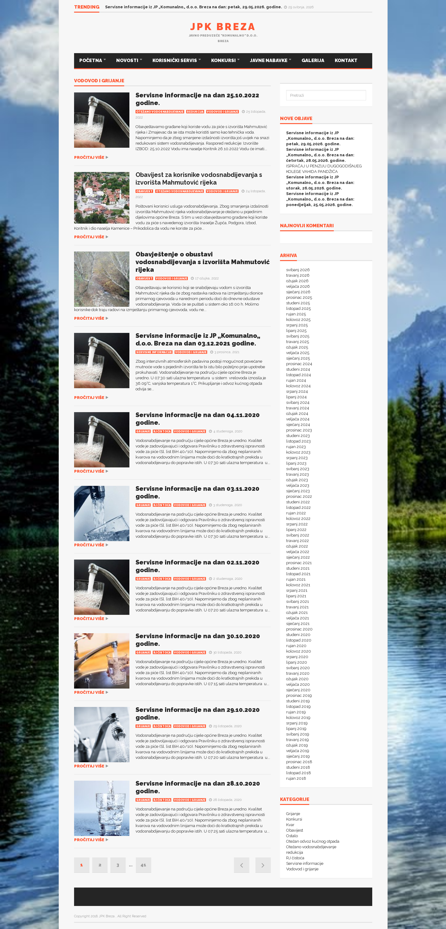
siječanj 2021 (298, 623)
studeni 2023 (298, 435)
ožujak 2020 (297, 679)
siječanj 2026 (298, 292)
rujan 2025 (296, 314)
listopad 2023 (298, 441)
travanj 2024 (297, 408)
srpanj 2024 (297, 391)
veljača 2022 (297, 551)
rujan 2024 (296, 380)
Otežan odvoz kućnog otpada (312, 841)
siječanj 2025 (298, 358)
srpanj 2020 (297, 656)
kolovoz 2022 (298, 518)
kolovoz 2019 (298, 717)
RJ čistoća (162, 431)
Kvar (290, 824)
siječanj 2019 (298, 756)
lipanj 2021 (296, 596)
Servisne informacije (154, 352)
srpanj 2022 (297, 524)
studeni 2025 (298, 303)
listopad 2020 (298, 640)
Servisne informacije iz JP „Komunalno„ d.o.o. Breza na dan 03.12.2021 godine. (198, 339)
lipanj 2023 (296, 463)
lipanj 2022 (296, 529)
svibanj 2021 (297, 601)
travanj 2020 (298, 673)
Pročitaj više (89, 157)
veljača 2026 (298, 286)
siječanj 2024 (298, 424)
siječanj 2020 (298, 690)
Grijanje (143, 431)
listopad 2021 (298, 574)
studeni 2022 (298, 502)
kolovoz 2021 (298, 585)
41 (143, 865)
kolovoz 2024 (298, 386)
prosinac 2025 (299, 297)
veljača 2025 (297, 352)
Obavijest (144, 191)
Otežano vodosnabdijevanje (160, 111)
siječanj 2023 (298, 491)
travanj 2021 (297, 607)
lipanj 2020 (296, 662)
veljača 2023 (297, 485)
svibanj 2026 (298, 269)
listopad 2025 (298, 308)
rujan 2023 (296, 446)
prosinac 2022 (299, 496)
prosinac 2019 (299, 695)
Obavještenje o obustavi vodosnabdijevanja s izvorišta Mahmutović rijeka (203, 262)
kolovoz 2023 (298, 452)
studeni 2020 (298, 634)
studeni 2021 (298, 568)
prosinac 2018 (299, 761)
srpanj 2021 (296, 590)
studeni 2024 (298, 369)
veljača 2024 (298, 419)
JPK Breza (223, 26)
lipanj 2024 (296, 397)
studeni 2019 (298, 701)
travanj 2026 (298, 275)
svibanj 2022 (297, 535)
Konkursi (294, 819)
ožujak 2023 (297, 480)
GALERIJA (313, 60)
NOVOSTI (127, 60)
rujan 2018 (296, 778)
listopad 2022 (298, 507)
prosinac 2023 (299, 430)
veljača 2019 (297, 750)
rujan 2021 (296, 579)
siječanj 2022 (298, 557)
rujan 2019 (296, 712)
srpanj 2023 (297, 457)
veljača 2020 (298, 684)
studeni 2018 (298, 767)
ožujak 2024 (297, 413)
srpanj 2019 (297, 723)
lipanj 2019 (296, 728)
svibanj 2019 (297, 734)
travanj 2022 (297, 540)
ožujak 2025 (297, 347)
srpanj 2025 (297, 325)
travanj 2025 (297, 341)
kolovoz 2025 (298, 319)
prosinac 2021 (299, 562)
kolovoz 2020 (298, 651)
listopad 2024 (298, 375)
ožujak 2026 (297, 281)
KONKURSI (224, 60)
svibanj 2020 (298, 668)
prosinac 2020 (299, 629)
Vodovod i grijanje (99, 81)
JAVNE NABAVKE (269, 60)
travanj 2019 (297, 739)
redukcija (195, 111)
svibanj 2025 (297, 336)
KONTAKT (346, 60)
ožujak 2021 (297, 612)
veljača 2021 (297, 618)
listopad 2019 (298, 706)
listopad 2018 (298, 773)
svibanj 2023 (297, 468)
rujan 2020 (296, 645)
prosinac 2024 (299, 363)
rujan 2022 (296, 513)
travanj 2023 (297, 474)
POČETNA (91, 60)
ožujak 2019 (297, 745)
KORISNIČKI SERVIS (175, 60)
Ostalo (292, 835)
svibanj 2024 (298, 402)
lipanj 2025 (296, 330)
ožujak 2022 (297, 546)
